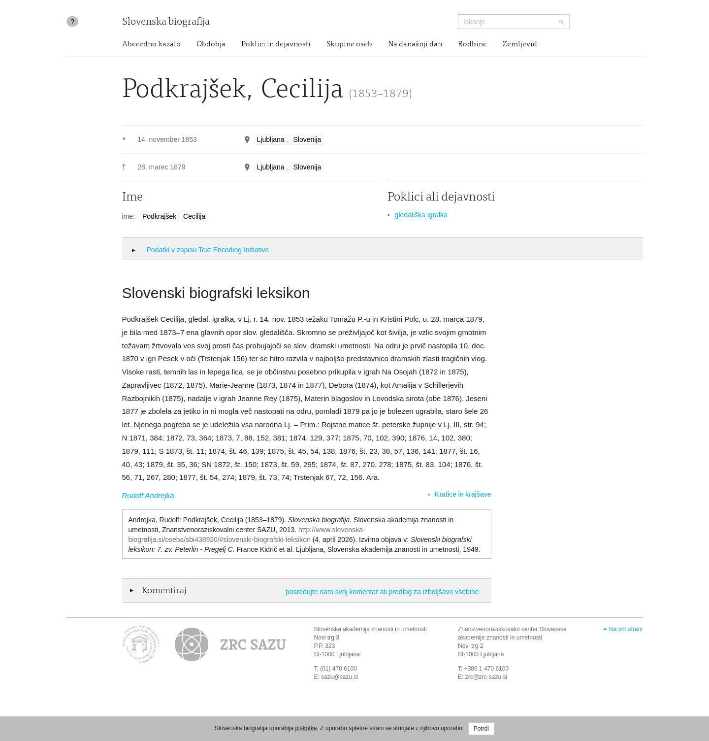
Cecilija (194, 216)
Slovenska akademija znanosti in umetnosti (370, 629)
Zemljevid (520, 44)
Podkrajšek (159, 216)
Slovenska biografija (166, 22)
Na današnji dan (415, 44)
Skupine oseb (349, 44)
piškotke (306, 728)
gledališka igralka (421, 215)
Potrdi (481, 728)
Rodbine (472, 44)
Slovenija (307, 139)
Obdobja (211, 44)
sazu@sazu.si (339, 677)
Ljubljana (271, 139)
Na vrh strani (626, 629)
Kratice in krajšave (463, 494)
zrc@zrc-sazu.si (486, 677)
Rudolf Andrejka (148, 495)
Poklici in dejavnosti (276, 44)
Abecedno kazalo (151, 44)
